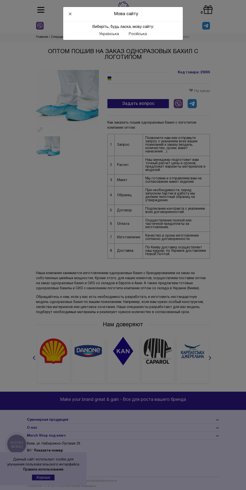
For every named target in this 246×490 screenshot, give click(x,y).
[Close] (70, 14)
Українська (109, 34)
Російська (138, 34)
